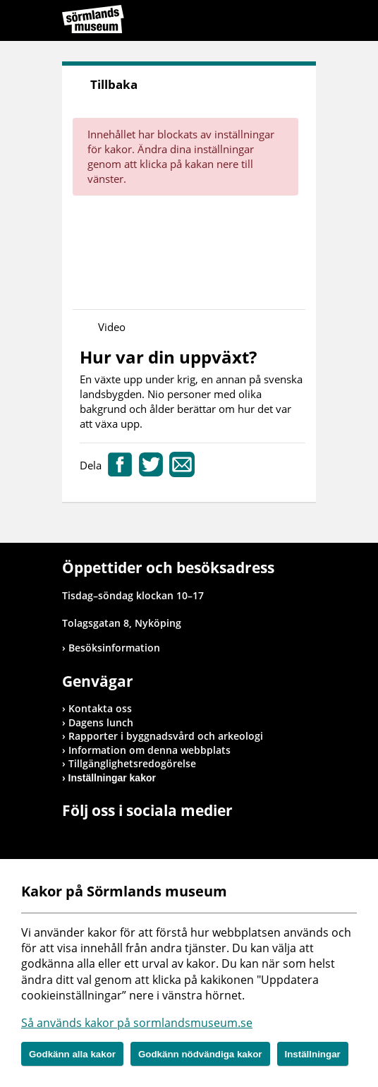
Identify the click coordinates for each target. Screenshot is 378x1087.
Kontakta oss (100, 708)
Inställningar (313, 1054)
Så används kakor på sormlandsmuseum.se (136, 1023)
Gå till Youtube (115, 839)
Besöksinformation (114, 647)
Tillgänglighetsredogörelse (132, 763)
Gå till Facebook (73, 839)
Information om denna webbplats (149, 750)
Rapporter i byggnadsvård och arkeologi (165, 736)
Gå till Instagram (94, 839)
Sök (270, 22)
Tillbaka (114, 84)
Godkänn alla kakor (72, 1054)
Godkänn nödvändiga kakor (200, 1054)
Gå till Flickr (135, 839)
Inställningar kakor (112, 777)
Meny (305, 22)
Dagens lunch (100, 722)
